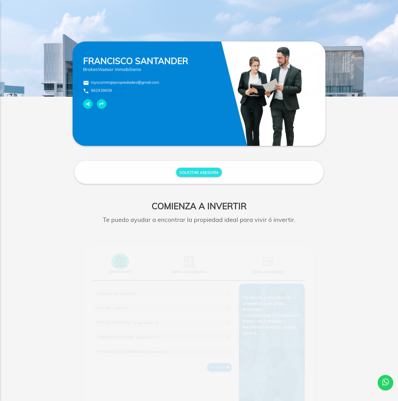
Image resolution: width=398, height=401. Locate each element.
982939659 (101, 91)
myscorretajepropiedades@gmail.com (125, 83)
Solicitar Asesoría (199, 174)
